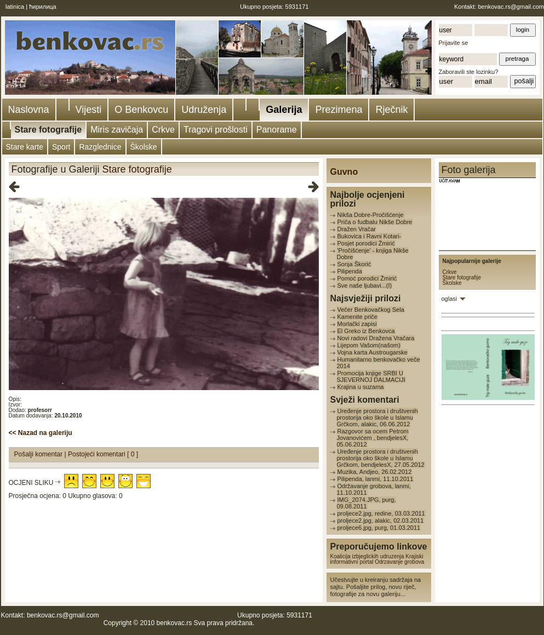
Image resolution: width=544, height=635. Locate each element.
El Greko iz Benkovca (366, 331)
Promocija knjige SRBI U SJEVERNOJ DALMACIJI (371, 376)
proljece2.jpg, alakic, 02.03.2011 (380, 520)
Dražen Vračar (356, 229)
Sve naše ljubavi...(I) (364, 285)
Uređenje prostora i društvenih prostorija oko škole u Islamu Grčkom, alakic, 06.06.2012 (377, 417)
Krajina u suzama (360, 387)
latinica (14, 6)
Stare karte (24, 146)
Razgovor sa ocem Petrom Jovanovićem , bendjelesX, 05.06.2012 (373, 438)
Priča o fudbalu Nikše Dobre (375, 222)
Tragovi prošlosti (216, 129)
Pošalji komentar (39, 454)
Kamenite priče (357, 316)
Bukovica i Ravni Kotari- (369, 236)
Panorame (276, 129)
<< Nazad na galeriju (40, 433)
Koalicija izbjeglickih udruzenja (367, 556)
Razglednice (100, 146)
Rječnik (391, 109)
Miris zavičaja (116, 129)
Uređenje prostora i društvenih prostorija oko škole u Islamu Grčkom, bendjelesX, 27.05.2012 (381, 458)
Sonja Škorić (354, 264)
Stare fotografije (48, 129)
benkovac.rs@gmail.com (511, 6)
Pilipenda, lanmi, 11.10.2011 (375, 479)
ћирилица (42, 6)
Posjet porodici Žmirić (366, 243)
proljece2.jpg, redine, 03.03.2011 (381, 513)
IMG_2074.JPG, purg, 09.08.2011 (366, 503)
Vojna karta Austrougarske (372, 352)
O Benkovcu (141, 109)
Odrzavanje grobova (399, 562)
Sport (61, 146)
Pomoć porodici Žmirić (367, 278)
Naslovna (28, 109)
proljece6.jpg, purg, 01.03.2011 (379, 527)
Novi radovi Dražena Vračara (376, 338)
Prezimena (338, 109)
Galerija (284, 109)
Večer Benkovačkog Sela (370, 309)
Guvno (344, 171)
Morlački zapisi (357, 324)
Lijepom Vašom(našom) (368, 345)
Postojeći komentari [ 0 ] (103, 454)
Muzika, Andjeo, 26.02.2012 (374, 471)
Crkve (163, 129)
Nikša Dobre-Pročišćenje (370, 214)
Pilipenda (349, 271)
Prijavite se (453, 42)
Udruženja (203, 109)
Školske (143, 146)
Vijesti (89, 109)
